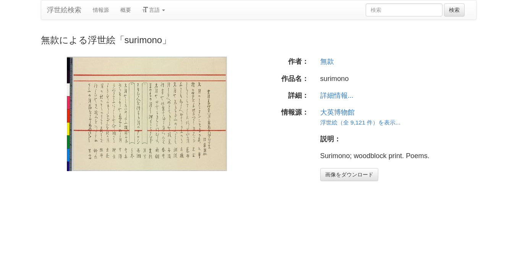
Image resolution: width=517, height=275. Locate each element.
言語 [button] (154, 10)
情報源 (101, 10)
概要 (125, 10)
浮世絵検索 (64, 10)
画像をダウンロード (349, 174)
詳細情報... (336, 95)
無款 (327, 61)
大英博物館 (337, 112)
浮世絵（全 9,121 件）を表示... (360, 122)
